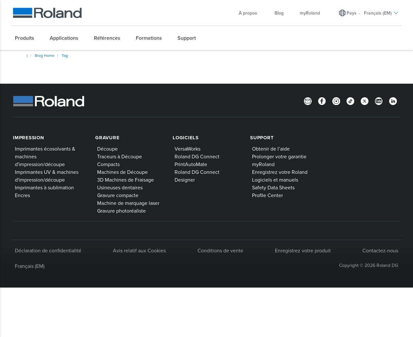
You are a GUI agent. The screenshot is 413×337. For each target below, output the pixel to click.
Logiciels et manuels (275, 179)
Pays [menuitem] (352, 13)
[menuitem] (28, 38)
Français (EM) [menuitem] (381, 13)
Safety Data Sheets (273, 187)
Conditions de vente (220, 250)
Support (262, 137)
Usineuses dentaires (120, 187)
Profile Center (267, 195)
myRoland (263, 164)
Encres (22, 195)
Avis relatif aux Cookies (139, 250)
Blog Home (45, 55)
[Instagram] (336, 100)
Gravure (107, 137)
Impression (28, 137)
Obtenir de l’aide (271, 148)
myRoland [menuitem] (310, 13)
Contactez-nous (380, 250)
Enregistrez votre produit (303, 250)
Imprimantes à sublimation (44, 187)
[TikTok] (350, 100)
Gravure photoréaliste (121, 210)
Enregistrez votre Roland (279, 171)
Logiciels (186, 137)
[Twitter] (364, 100)
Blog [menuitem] (279, 13)
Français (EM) (30, 265)
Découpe (107, 148)
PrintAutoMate (191, 164)
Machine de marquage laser (128, 202)
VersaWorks (187, 148)
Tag (65, 55)
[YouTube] (379, 100)
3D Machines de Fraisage (125, 179)
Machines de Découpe (122, 171)
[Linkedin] (393, 100)
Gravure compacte (117, 195)
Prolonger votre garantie (279, 156)
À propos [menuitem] (251, 13)
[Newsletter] (308, 100)
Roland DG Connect (197, 156)
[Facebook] (322, 100)
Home (27, 56)
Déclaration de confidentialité (48, 250)
